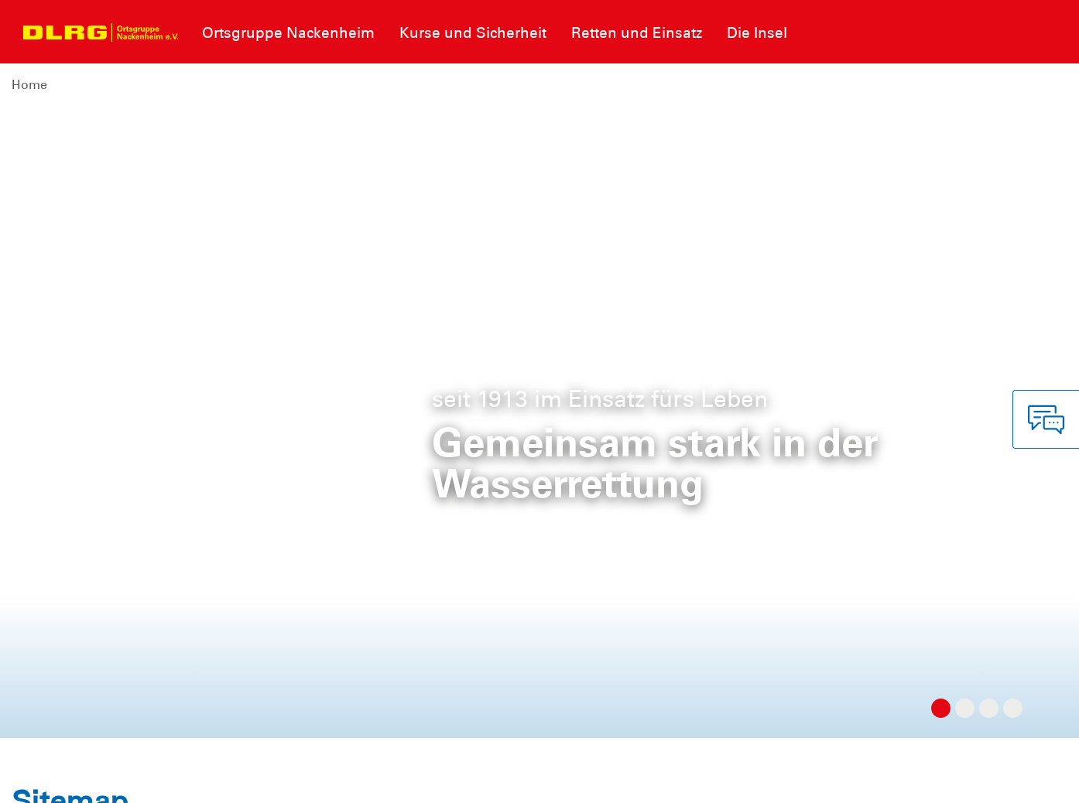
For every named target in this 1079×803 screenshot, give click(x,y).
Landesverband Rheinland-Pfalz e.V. (808, 779)
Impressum (51, 779)
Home (29, 84)
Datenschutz (131, 779)
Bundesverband (644, 779)
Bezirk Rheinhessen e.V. (992, 779)
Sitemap (204, 779)
